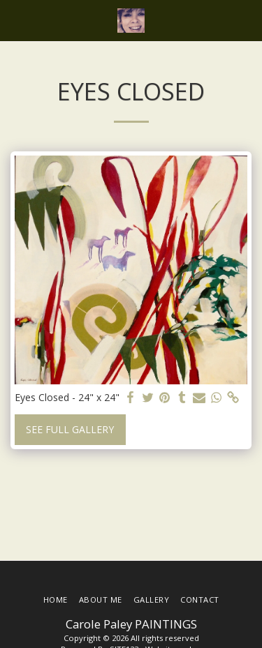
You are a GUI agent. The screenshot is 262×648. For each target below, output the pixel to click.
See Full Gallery (70, 429)
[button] (15, 20)
